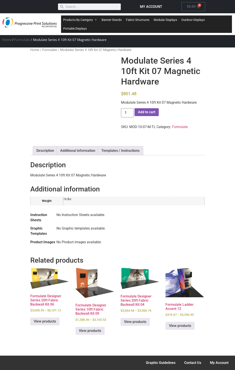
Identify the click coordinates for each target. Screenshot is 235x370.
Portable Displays (75, 28)
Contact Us (192, 363)
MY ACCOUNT (151, 7)
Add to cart (146, 112)
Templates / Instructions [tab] (120, 151)
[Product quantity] (127, 112)
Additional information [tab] (77, 151)
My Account (219, 363)
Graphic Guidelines (160, 363)
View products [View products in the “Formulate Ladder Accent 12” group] (180, 326)
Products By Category (80, 19)
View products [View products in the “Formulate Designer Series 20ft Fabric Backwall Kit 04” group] (135, 322)
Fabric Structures (137, 20)
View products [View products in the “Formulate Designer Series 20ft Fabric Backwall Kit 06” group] (45, 321)
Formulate (22, 39)
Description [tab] (45, 151)
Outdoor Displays (193, 20)
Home (6, 39)
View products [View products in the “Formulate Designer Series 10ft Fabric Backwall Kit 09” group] (90, 331)
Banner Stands (112, 20)
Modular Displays (165, 20)
